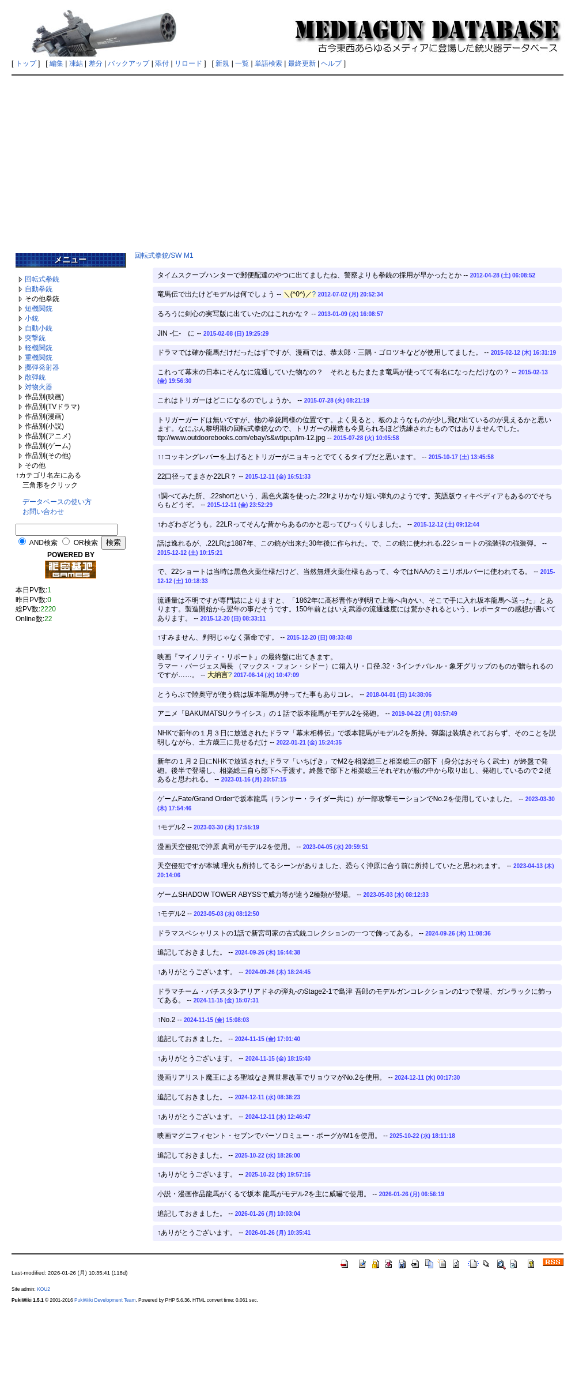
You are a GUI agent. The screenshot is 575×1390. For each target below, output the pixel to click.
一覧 (242, 63)
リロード (188, 63)
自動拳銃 (38, 289)
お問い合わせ (43, 512)
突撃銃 (35, 338)
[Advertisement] (288, 160)
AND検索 (43, 543)
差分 (96, 63)
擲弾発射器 (42, 367)
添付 (162, 63)
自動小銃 (38, 328)
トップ (26, 63)
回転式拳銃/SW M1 (164, 255)
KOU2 (43, 1289)
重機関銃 (38, 358)
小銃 (32, 318)
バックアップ (128, 63)
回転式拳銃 (42, 279)
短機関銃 (38, 309)
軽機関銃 (38, 348)
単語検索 (268, 63)
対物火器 (38, 387)
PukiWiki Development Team (104, 1300)
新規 (222, 63)
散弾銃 (35, 377)
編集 (56, 63)
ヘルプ (331, 63)
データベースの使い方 (57, 502)
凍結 (76, 63)
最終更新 (302, 63)
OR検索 (86, 543)
